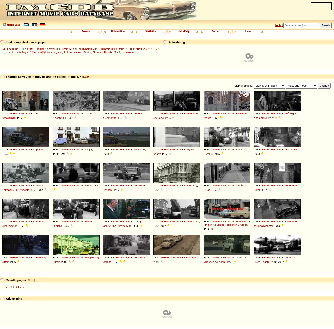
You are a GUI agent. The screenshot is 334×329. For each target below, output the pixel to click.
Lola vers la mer (73, 52)
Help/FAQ (183, 31)
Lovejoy (88, 149)
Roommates (106, 48)
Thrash (108, 52)
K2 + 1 (116, 52)
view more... (129, 52)
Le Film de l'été (11, 48)
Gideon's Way (191, 221)
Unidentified (118, 31)
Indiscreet (139, 149)
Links (248, 31)
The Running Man (87, 48)
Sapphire (38, 149)
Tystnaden (291, 149)
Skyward (98, 52)
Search (86, 31)
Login (278, 25)
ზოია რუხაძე (55, 52)
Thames (13, 113)
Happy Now (134, 48)
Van (27, 113)
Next (86, 76)
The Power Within (65, 48)
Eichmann (190, 257)
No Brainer (120, 48)
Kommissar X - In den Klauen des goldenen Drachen (227, 223)
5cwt (22, 113)
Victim (87, 185)
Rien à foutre (28, 48)
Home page (13, 24)
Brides (87, 52)
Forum (216, 31)
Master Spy (190, 185)
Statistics (150, 31)
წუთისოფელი (45, 48)
